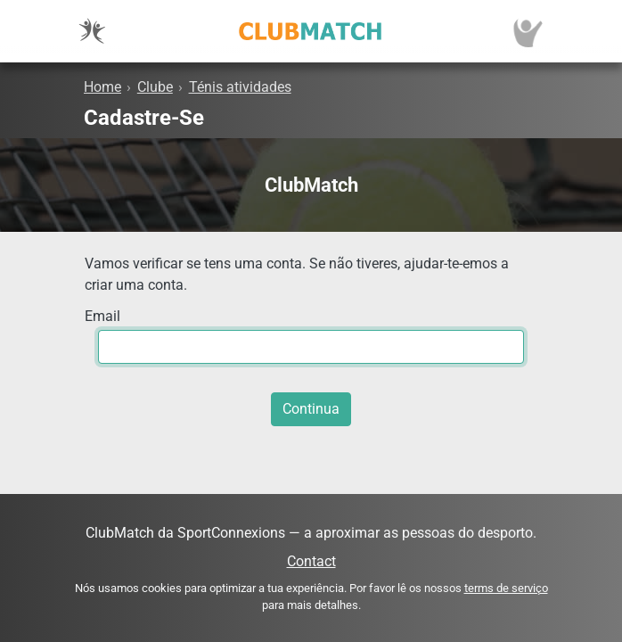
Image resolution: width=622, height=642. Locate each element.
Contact (311, 561)
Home (102, 86)
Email (102, 316)
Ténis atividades (240, 86)
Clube (155, 86)
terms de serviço (506, 588)
